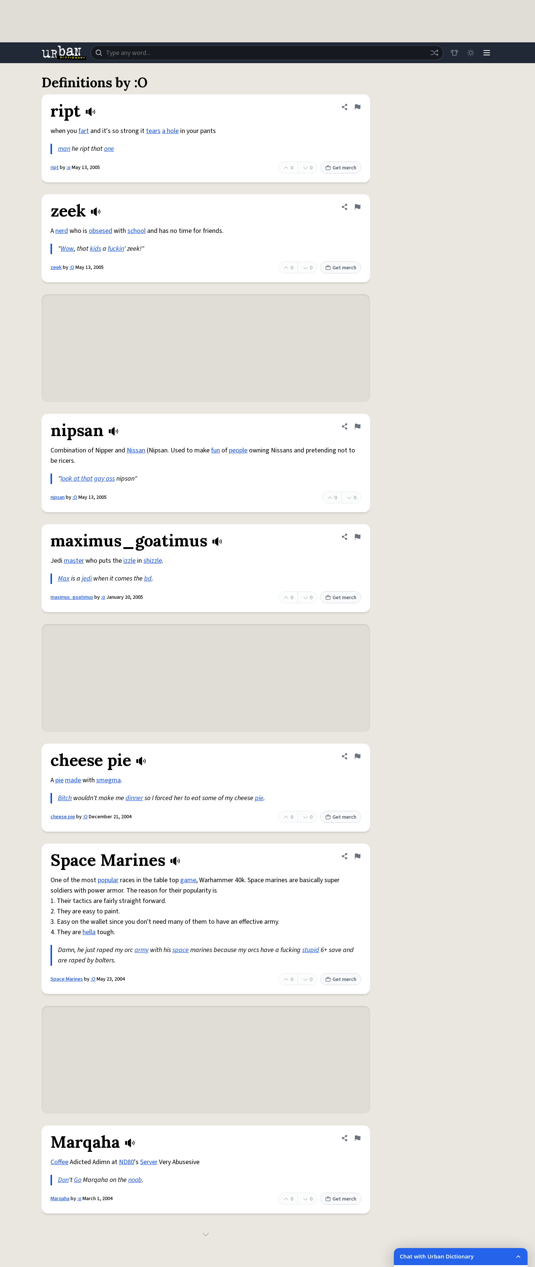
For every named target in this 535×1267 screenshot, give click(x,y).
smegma (108, 780)
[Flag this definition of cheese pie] (357, 756)
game (188, 880)
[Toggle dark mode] (470, 52)
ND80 (126, 1162)
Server (149, 1162)
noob (135, 1180)
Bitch (65, 798)
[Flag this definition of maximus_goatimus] (357, 537)
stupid (310, 950)
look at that (77, 478)
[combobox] (267, 52)
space (180, 950)
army (141, 950)
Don (63, 1180)
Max (63, 578)
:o (69, 167)
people (238, 450)
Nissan (136, 450)
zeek (56, 267)
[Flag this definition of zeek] (357, 207)
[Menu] (486, 52)
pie (59, 780)
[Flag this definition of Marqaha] (357, 1138)
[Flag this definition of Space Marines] (357, 856)
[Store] (454, 52)
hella (88, 932)
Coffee (59, 1162)
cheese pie (63, 817)
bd (148, 578)
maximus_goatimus (72, 597)
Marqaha (60, 1198)
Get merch (340, 168)
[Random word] (433, 52)
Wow (67, 248)
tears (153, 131)
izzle (129, 560)
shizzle (152, 560)
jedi (87, 578)
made (73, 780)
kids (95, 248)
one (109, 148)
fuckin (116, 248)
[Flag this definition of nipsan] (357, 426)
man (64, 148)
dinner (134, 798)
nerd (61, 230)
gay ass (104, 478)
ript (55, 167)
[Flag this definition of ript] (357, 107)
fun (215, 450)
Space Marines (67, 979)
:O (71, 267)
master (74, 560)
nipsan (58, 497)
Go (77, 1180)
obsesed (100, 230)
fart (83, 131)
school (136, 230)
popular (108, 880)
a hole (170, 131)
